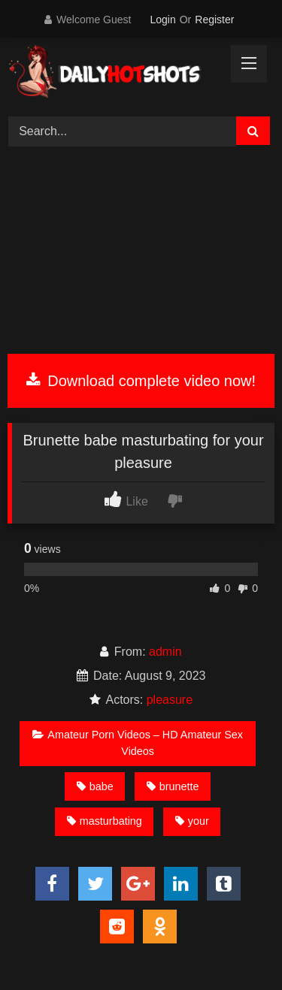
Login (162, 20)
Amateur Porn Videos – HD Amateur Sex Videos (137, 743)
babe (95, 786)
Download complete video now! (141, 381)
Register (214, 20)
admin (165, 651)
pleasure (170, 699)
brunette (173, 786)
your (192, 821)
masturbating (104, 821)
